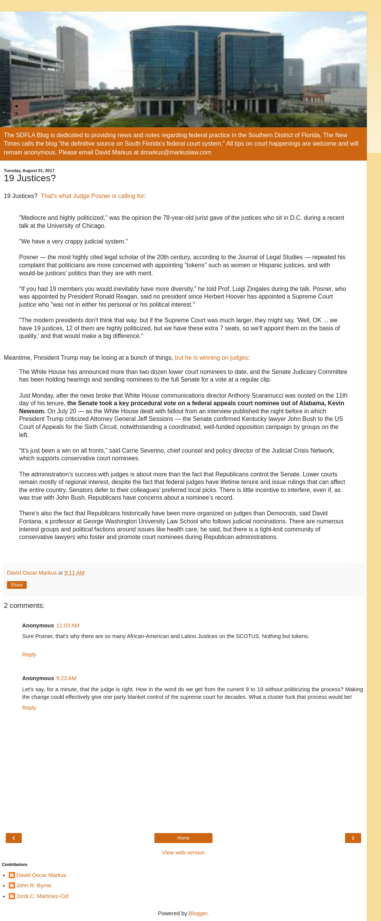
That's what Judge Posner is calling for (92, 196)
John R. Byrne (33, 885)
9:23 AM (66, 678)
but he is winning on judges (211, 357)
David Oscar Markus (41, 875)
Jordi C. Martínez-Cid (42, 896)
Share (17, 585)
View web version (183, 853)
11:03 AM (67, 625)
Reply (29, 654)
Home (183, 838)
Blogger (198, 913)
